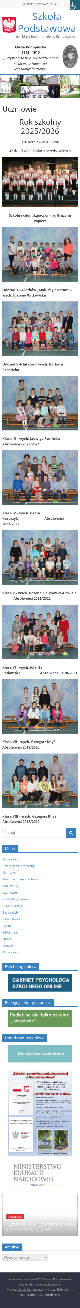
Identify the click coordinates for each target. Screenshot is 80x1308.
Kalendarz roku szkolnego (20, 879)
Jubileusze (9, 932)
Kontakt (7, 946)
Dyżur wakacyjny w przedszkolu (40, 1224)
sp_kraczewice (43, 1229)
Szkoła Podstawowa (47, 21)
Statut (6, 939)
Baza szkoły (10, 912)
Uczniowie (9, 892)
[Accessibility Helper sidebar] (75, 5)
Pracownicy (10, 886)
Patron (7, 926)
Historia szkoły (12, 906)
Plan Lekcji (9, 873)
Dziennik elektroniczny (18, 866)
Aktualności (10, 859)
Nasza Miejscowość (16, 899)
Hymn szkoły (11, 919)
